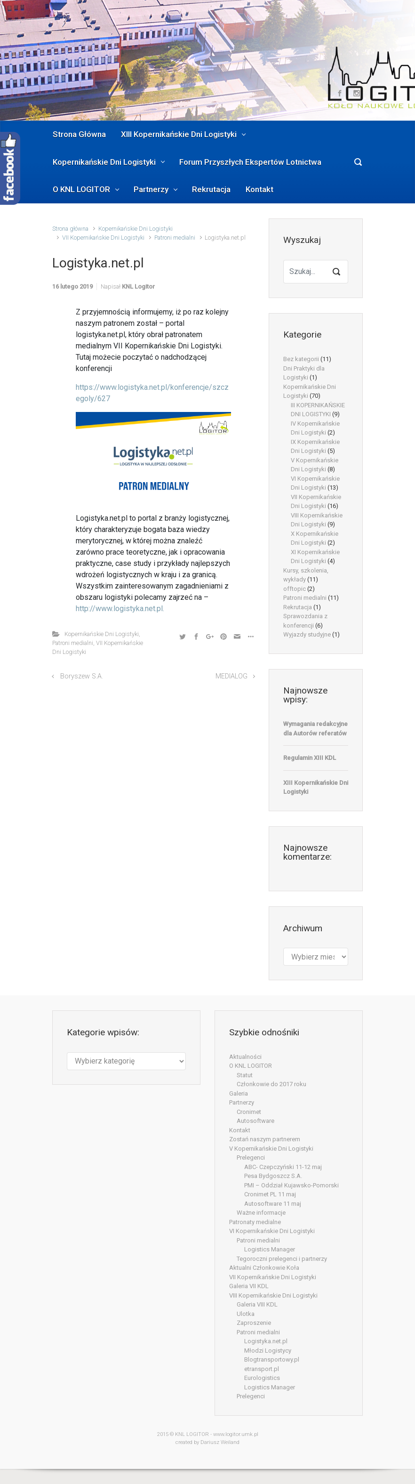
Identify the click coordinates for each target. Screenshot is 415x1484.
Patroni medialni (174, 237)
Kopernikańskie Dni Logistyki (135, 228)
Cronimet (249, 1111)
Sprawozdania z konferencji (305, 621)
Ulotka (246, 1313)
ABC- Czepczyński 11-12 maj (283, 1166)
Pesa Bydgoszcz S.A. (273, 1175)
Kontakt (239, 1130)
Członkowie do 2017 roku (271, 1084)
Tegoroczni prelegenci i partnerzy (282, 1258)
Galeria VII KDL (249, 1286)
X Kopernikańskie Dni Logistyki (314, 538)
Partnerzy (241, 1102)
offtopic (294, 588)
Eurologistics (262, 1377)
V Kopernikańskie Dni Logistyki (314, 465)
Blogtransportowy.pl (271, 1359)
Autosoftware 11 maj (272, 1203)
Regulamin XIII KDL (309, 757)
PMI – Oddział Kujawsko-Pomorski (291, 1185)
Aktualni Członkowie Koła (264, 1267)
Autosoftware (255, 1120)
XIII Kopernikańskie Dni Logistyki (315, 787)
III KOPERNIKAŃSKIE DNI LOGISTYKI (318, 410)
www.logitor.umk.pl (235, 1434)
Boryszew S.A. (81, 676)
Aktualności (245, 1056)
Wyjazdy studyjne (307, 634)
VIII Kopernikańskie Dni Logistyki (317, 520)
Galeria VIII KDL (257, 1304)
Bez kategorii (301, 359)
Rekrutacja (297, 607)
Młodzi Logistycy (267, 1350)
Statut (245, 1075)
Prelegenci (251, 1157)
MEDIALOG (231, 676)
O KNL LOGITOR (250, 1065)
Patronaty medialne (255, 1222)
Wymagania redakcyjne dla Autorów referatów (315, 728)
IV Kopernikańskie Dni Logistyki (315, 428)
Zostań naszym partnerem (264, 1139)
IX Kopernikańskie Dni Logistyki (315, 446)
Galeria (238, 1093)
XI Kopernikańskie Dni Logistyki (315, 556)
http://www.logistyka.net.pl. (120, 608)
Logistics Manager (269, 1249)
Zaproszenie (254, 1322)
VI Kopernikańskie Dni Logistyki (315, 483)
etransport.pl (261, 1368)
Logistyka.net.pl (265, 1341)
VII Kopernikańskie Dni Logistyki (103, 237)
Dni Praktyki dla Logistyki (304, 373)
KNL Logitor (138, 286)
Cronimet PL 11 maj (270, 1194)
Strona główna (70, 228)
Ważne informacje (261, 1212)
